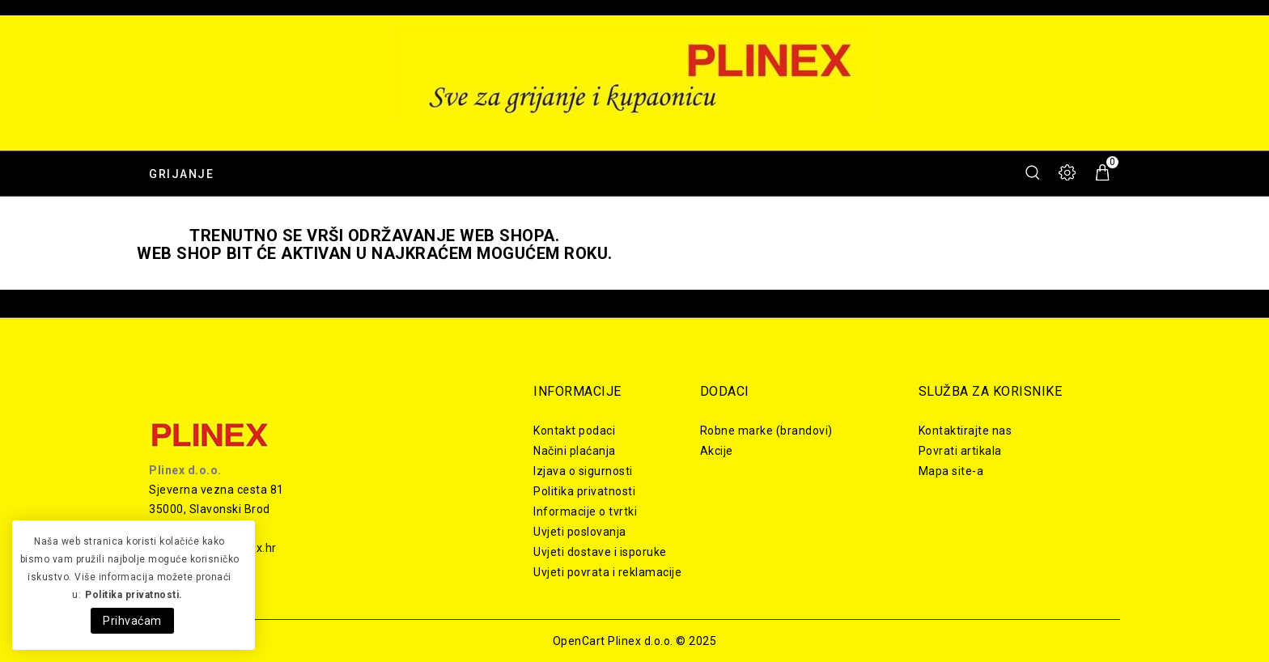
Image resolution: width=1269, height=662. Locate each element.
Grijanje (181, 174)
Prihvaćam (132, 620)
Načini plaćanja (574, 450)
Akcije (716, 450)
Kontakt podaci (574, 430)
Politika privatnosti (584, 491)
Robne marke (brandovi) (766, 430)
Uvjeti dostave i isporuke (600, 551)
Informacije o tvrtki (585, 511)
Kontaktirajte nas (965, 430)
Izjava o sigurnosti (583, 471)
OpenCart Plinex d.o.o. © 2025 (635, 640)
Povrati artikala (960, 450)
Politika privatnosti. (134, 594)
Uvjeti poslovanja (579, 531)
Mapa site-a (951, 471)
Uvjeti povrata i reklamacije (607, 572)
